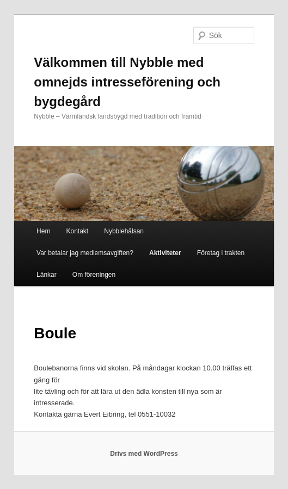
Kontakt (77, 231)
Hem (43, 231)
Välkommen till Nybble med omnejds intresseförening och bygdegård (127, 82)
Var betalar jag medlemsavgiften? (84, 253)
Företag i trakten (220, 253)
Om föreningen (93, 274)
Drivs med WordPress (144, 453)
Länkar (46, 274)
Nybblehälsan (124, 231)
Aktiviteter (165, 253)
